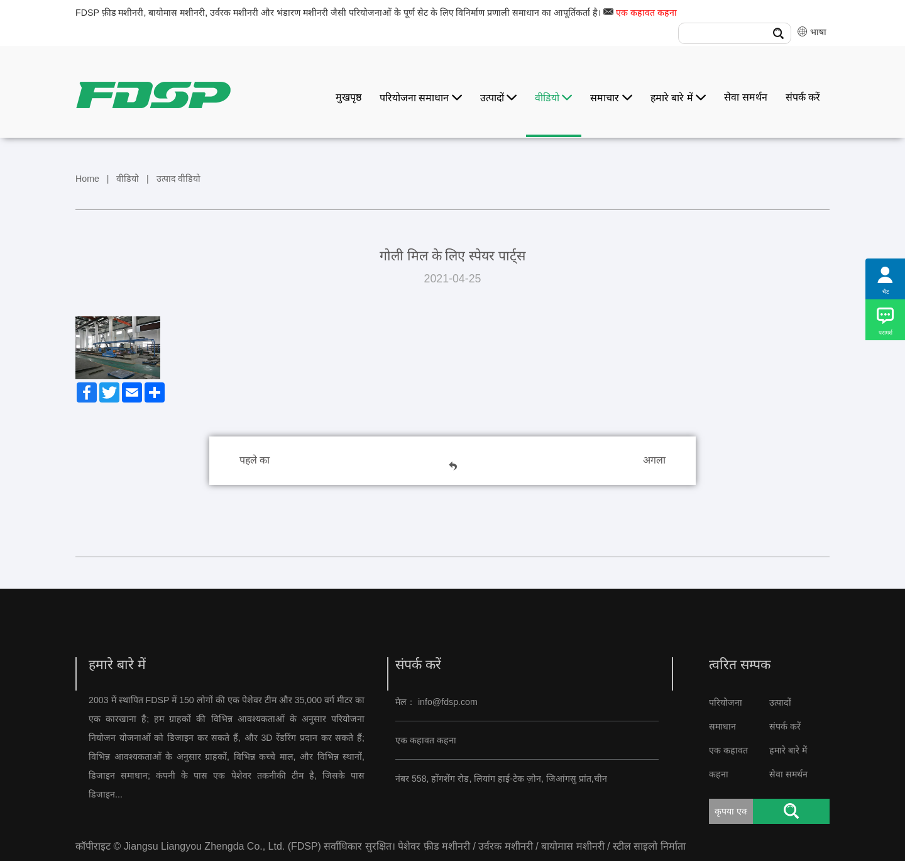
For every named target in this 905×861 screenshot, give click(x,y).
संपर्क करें (803, 97)
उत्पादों (498, 97)
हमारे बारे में (678, 97)
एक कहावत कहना (646, 13)
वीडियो (553, 97)
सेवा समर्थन (745, 97)
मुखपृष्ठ (348, 97)
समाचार (611, 97)
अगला (654, 460)
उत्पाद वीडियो (178, 179)
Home (87, 179)
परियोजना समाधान (421, 97)
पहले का (254, 460)
